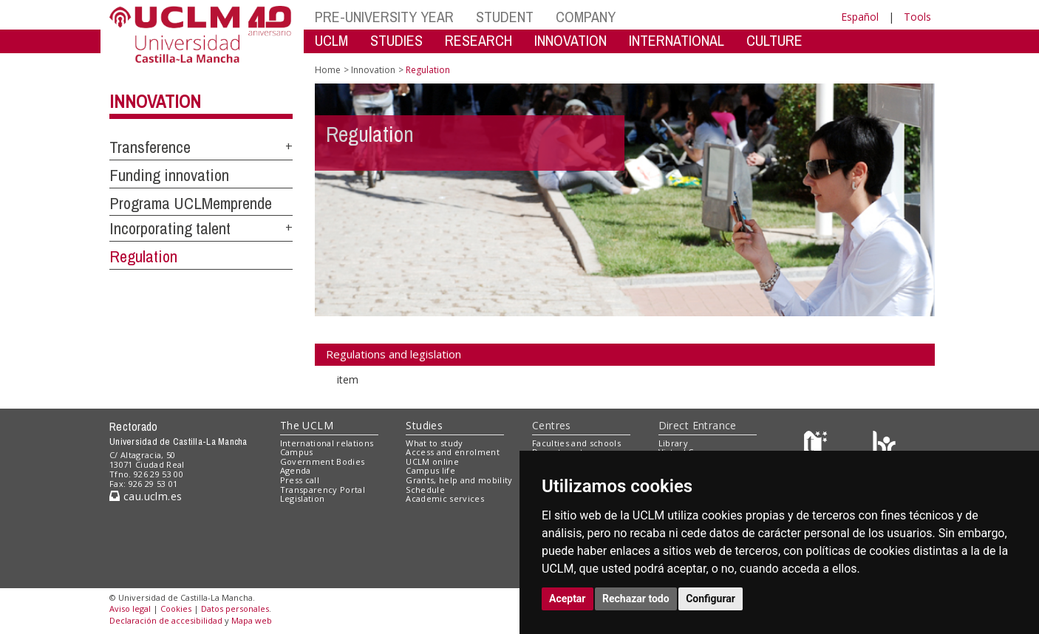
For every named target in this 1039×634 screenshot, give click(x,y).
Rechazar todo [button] (636, 598)
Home (328, 70)
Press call (299, 479)
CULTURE (774, 40)
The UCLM (306, 425)
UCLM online (432, 461)
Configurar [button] (710, 598)
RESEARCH (478, 40)
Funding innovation (169, 175)
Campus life (430, 470)
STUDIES (396, 40)
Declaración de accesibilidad (165, 620)
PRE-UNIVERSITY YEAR (384, 17)
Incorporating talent (170, 228)
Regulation (143, 256)
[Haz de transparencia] (817, 446)
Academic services (445, 498)
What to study (434, 443)
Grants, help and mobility (459, 479)
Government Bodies (322, 461)
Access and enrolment (453, 451)
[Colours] (884, 446)
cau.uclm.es (145, 496)
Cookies (175, 608)
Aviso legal (130, 608)
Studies (424, 425)
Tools (917, 17)
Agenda (295, 470)
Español (860, 17)
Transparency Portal (322, 489)
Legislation (302, 498)
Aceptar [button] (567, 598)
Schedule (425, 489)
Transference (150, 147)
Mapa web (251, 620)
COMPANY (586, 17)
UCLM (331, 40)
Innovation (155, 101)
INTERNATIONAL (676, 40)
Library (673, 443)
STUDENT (505, 17)
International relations (327, 443)
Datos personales (235, 608)
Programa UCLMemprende (190, 203)
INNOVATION (570, 40)
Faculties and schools (576, 443)
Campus (296, 451)
